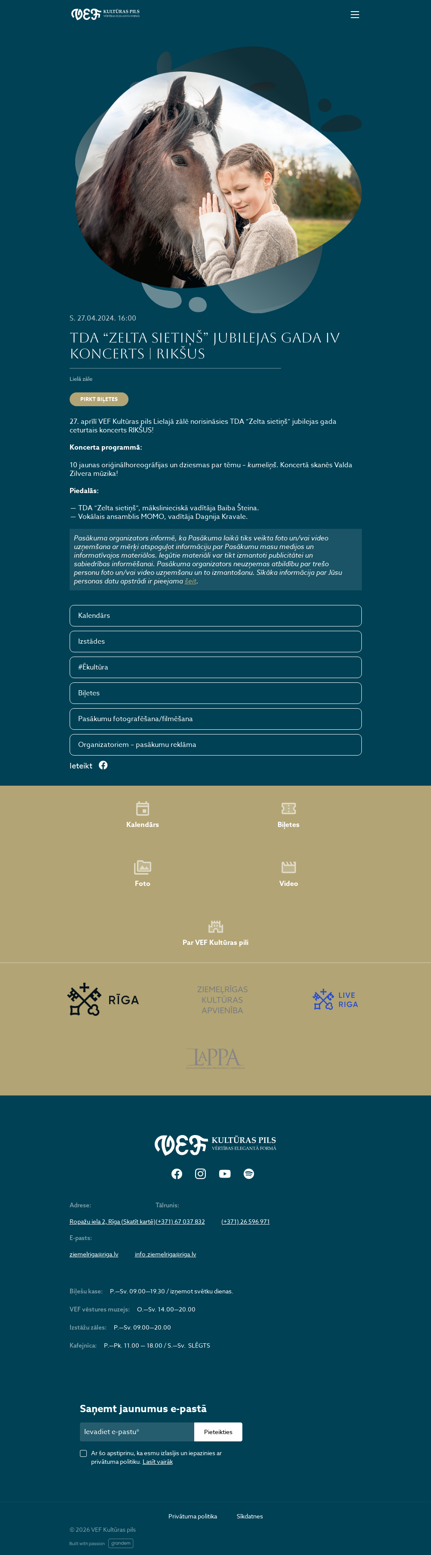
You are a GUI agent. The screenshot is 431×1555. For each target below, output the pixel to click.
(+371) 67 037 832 (180, 1221)
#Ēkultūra (93, 667)
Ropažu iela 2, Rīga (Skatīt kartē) (113, 1221)
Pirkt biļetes (99, 399)
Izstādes (91, 641)
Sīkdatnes (250, 1516)
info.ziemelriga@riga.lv (165, 1254)
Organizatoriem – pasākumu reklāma (137, 745)
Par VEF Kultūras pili (215, 933)
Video (288, 874)
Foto (142, 874)
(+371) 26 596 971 (245, 1221)
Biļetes (89, 693)
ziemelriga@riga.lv (94, 1254)
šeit (190, 581)
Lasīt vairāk (158, 1461)
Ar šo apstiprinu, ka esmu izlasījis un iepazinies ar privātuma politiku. (156, 1457)
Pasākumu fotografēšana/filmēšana (135, 719)
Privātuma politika (192, 1516)
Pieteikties (218, 1432)
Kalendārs (94, 616)
